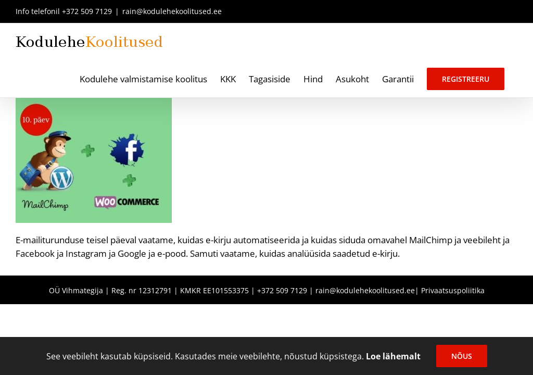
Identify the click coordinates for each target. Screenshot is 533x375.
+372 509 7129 (87, 11)
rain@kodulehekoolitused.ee (172, 11)
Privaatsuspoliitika (453, 290)
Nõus (461, 356)
